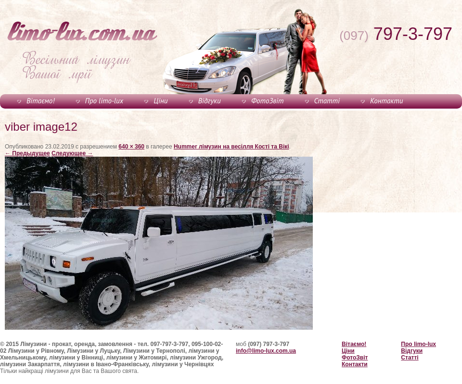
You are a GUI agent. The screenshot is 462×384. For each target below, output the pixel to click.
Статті (327, 100)
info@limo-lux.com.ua (266, 350)
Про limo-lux (104, 100)
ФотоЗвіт (267, 100)
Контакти (386, 100)
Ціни (160, 100)
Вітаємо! (40, 100)
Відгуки (209, 100)
